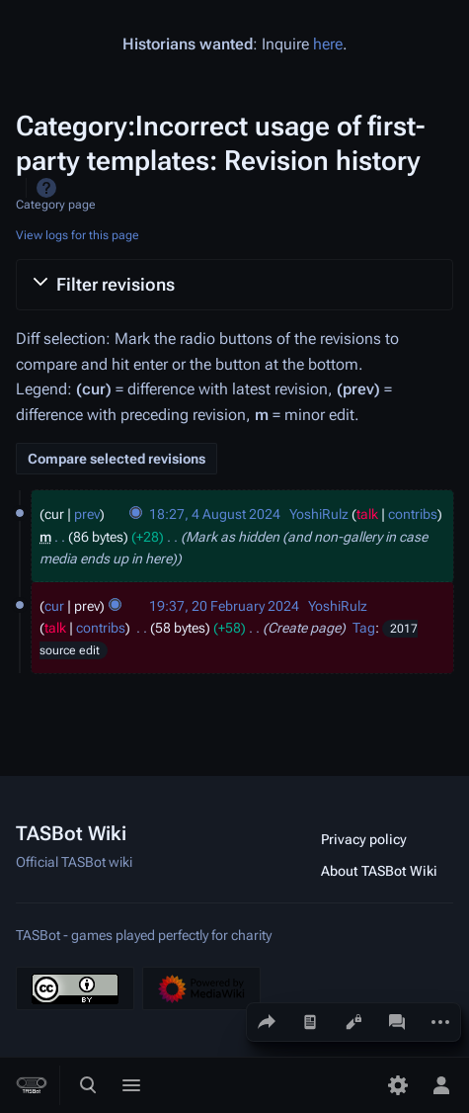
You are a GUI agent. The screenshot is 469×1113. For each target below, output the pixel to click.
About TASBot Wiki (379, 871)
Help (46, 188)
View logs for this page (77, 235)
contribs (412, 514)
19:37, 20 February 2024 (224, 606)
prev (87, 514)
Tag (363, 628)
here (328, 44)
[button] (234, 284)
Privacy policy (364, 839)
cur (54, 606)
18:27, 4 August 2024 (214, 514)
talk (367, 514)
